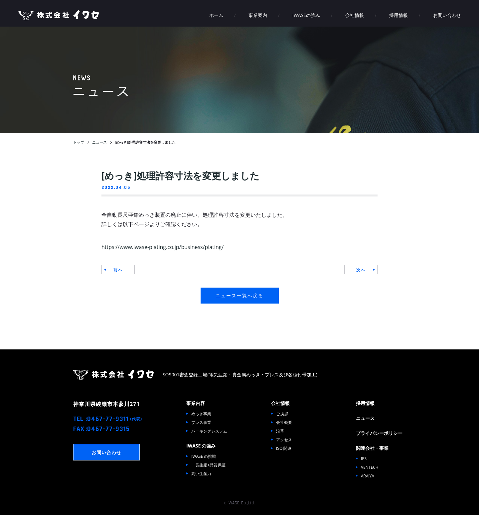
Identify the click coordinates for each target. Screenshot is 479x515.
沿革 (280, 431)
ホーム (216, 15)
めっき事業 (201, 414)
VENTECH (370, 467)
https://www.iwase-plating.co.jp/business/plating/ (162, 247)
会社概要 (284, 422)
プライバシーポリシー (379, 433)
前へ (118, 270)
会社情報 (354, 15)
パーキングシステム (209, 431)
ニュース (365, 418)
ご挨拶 (282, 414)
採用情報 (398, 15)
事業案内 (257, 15)
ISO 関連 (283, 448)
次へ (361, 270)
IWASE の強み (201, 445)
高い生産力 (201, 473)
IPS (364, 458)
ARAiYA (367, 476)
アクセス (284, 440)
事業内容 (195, 403)
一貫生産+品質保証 (208, 465)
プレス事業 (201, 422)
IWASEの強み (306, 15)
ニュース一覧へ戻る (239, 295)
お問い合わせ (447, 15)
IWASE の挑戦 (203, 456)
